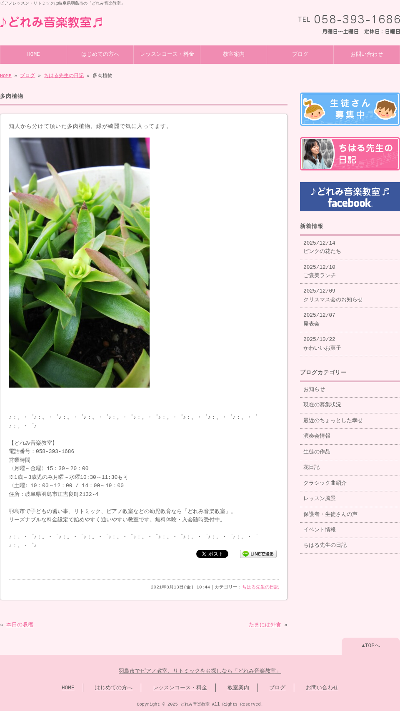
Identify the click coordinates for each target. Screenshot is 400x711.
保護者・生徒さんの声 (330, 511)
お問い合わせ (366, 54)
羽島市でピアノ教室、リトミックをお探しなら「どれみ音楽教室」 (200, 670)
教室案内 (234, 54)
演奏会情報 (316, 433)
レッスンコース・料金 (167, 54)
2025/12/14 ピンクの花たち (322, 244)
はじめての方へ (100, 54)
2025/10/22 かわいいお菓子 (322, 340)
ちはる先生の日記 (64, 75)
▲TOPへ (371, 645)
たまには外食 (265, 624)
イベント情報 (319, 527)
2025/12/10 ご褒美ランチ (319, 268)
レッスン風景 (319, 495)
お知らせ (314, 386)
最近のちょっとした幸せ (333, 417)
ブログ (300, 54)
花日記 (311, 464)
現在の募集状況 (322, 402)
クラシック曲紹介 (325, 480)
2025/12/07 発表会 (319, 316)
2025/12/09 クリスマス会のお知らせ (333, 292)
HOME (33, 54)
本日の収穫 (19, 624)
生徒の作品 (316, 449)
